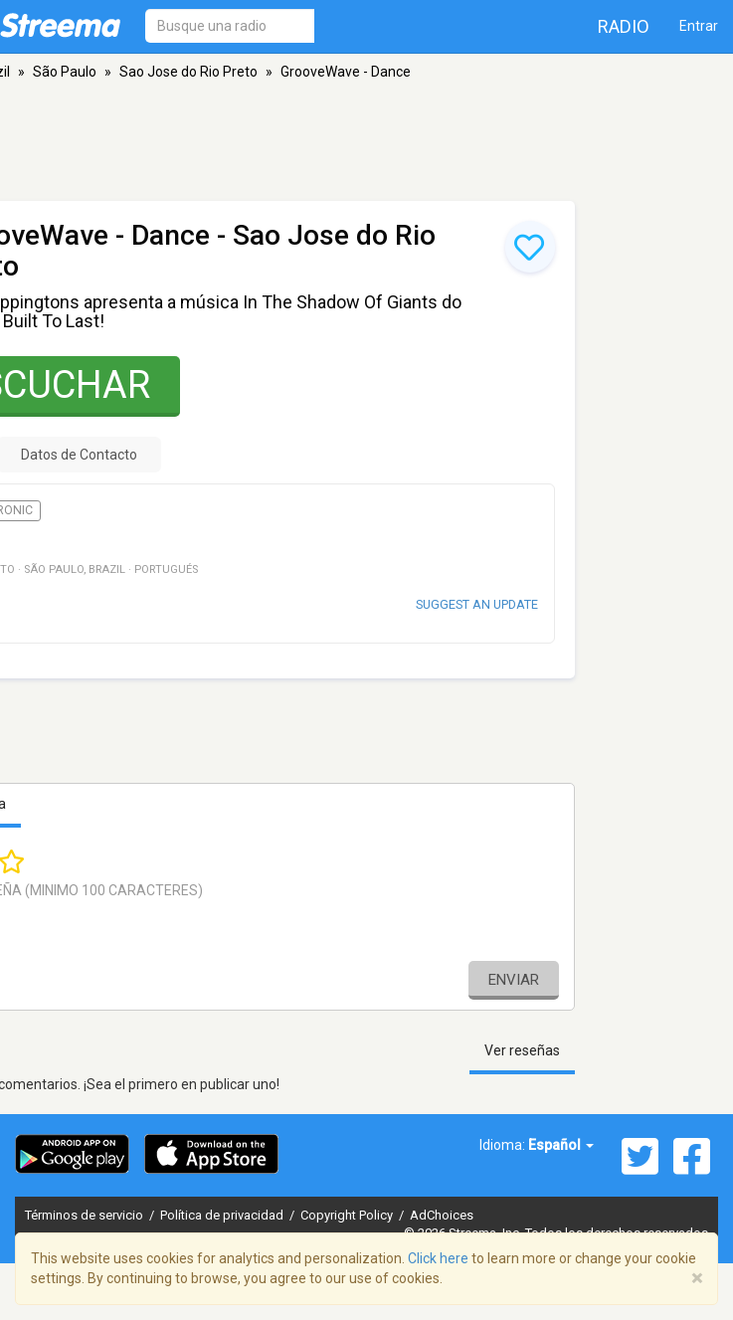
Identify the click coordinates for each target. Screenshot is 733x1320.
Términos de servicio (85, 1215)
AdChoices (441, 1215)
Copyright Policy (348, 1215)
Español (561, 1145)
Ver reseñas (522, 1050)
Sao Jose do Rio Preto (188, 72)
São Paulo (64, 72)
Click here (438, 1258)
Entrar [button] (698, 26)
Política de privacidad (223, 1215)
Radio (623, 26)
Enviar (513, 980)
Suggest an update (477, 604)
